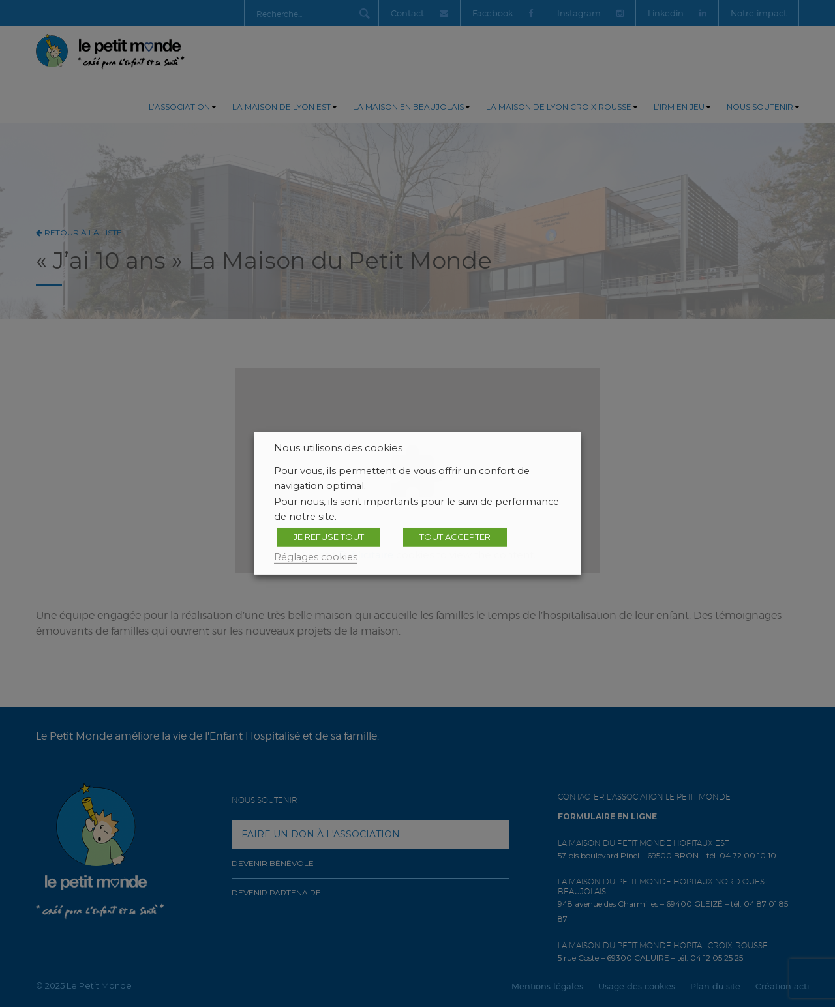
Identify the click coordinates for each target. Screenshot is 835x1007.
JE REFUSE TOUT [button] (329, 537)
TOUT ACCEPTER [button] (455, 537)
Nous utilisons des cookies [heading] (338, 448)
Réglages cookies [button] (315, 557)
